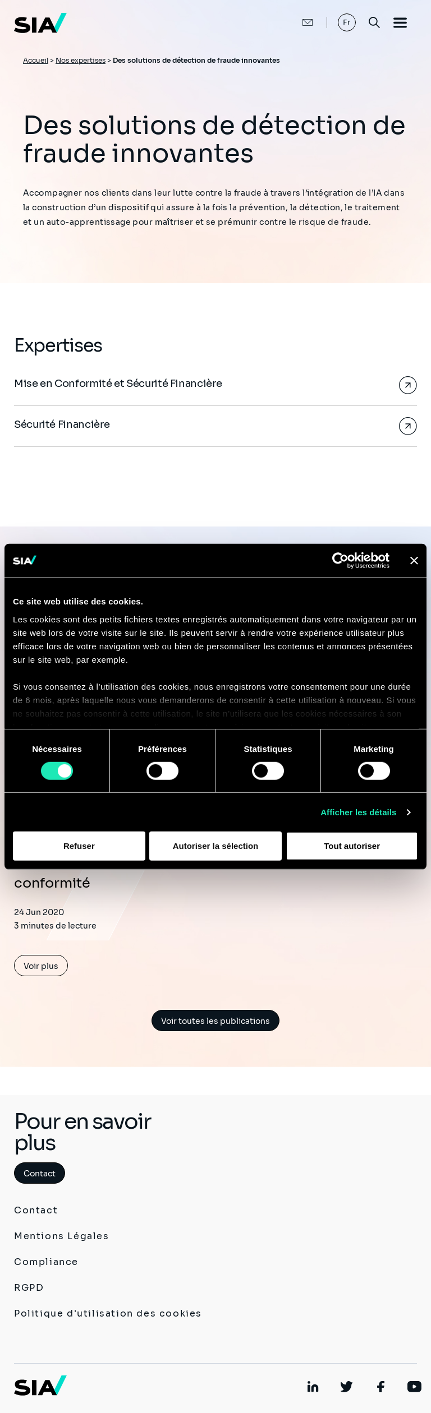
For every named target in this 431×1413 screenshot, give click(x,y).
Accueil (35, 60)
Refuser (79, 846)
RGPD (29, 1288)
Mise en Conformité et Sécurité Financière (118, 383)
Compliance (46, 1262)
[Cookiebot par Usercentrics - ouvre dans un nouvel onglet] (340, 560)
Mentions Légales (61, 1236)
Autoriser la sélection (216, 846)
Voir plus (41, 966)
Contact (40, 1174)
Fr (347, 22)
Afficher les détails (358, 812)
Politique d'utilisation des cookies (108, 1313)
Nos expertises (81, 60)
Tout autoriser (352, 846)
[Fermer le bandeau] (414, 561)
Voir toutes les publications (215, 1021)
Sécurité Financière (61, 424)
